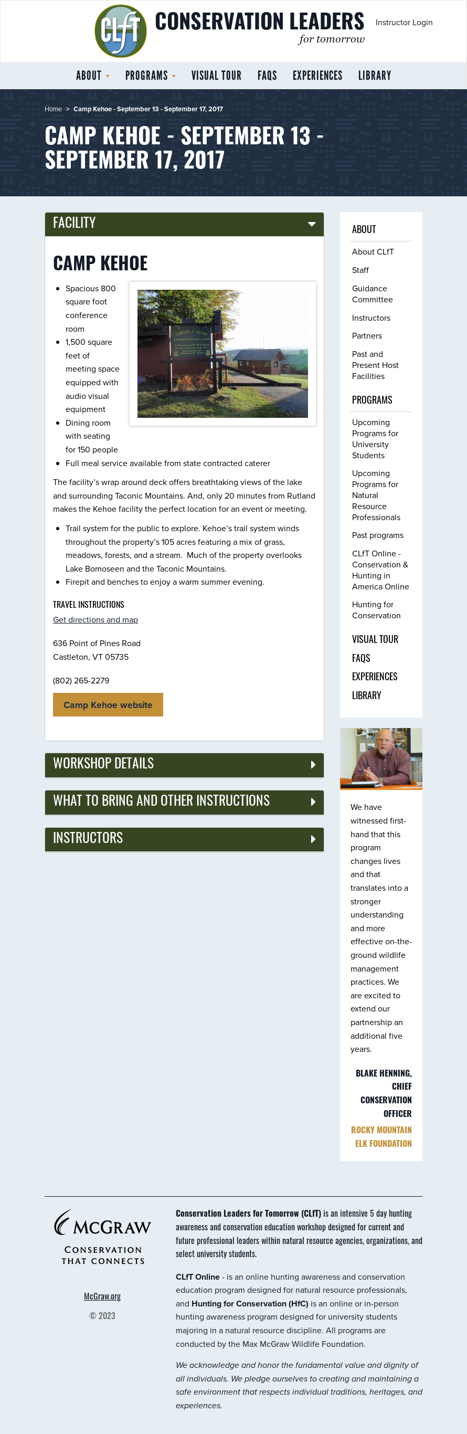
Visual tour (217, 75)
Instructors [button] (88, 839)
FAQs (267, 75)
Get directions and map (95, 619)
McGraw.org (102, 1297)
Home (53, 108)
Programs (150, 75)
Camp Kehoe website (108, 704)
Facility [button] (74, 224)
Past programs (378, 535)
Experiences (318, 75)
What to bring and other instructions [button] (161, 802)
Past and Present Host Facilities (375, 365)
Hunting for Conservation (376, 609)
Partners (367, 335)
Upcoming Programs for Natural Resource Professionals (376, 494)
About (93, 75)
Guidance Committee (372, 293)
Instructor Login (404, 22)
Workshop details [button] (103, 765)
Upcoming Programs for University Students (375, 438)
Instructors (371, 317)
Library (374, 75)
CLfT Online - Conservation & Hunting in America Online (380, 569)
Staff (360, 270)
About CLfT (373, 251)
